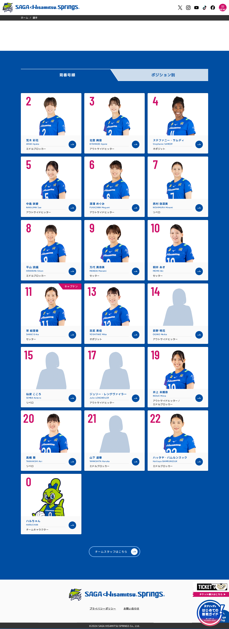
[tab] (69, 75)
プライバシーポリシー (102, 609)
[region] (114, 17)
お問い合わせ (132, 609)
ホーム (24, 17)
